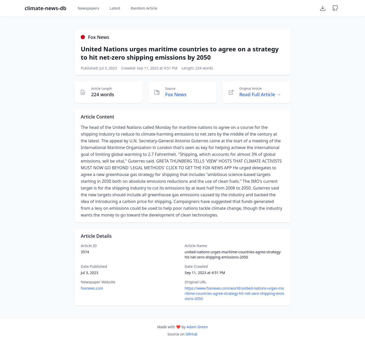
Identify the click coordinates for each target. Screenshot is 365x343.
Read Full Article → (260, 94)
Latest (115, 8)
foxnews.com (92, 288)
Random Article (144, 8)
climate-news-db (45, 8)
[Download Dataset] (322, 8)
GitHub (191, 334)
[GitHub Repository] (335, 8)
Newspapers (88, 8)
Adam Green (197, 326)
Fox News (175, 94)
